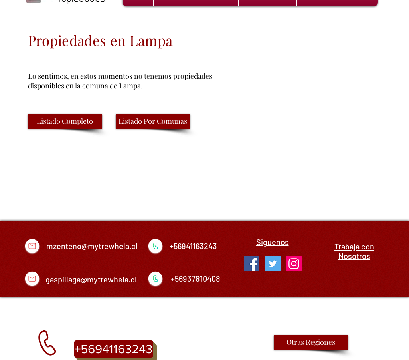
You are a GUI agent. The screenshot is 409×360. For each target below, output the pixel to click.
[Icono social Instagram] (294, 263)
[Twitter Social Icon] (273, 263)
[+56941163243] (113, 349)
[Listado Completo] (65, 121)
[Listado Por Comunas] (153, 121)
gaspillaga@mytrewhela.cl (91, 279)
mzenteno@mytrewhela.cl (92, 246)
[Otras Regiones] (311, 342)
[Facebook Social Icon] (251, 263)
